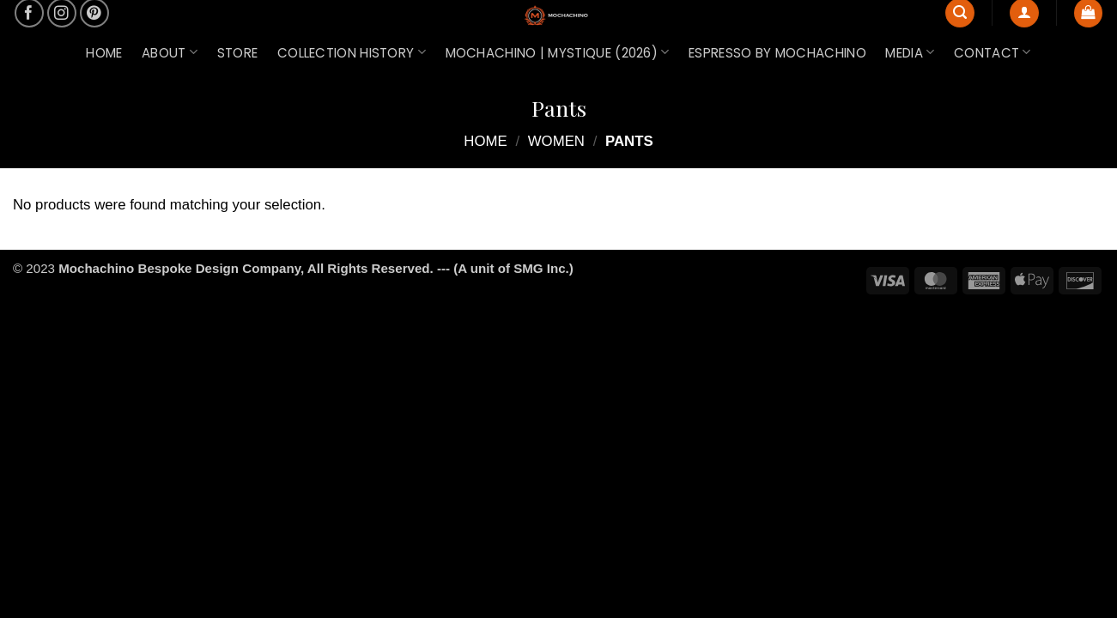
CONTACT (992, 53)
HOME (104, 53)
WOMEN (556, 141)
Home (485, 141)
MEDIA (909, 53)
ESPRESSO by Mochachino (777, 53)
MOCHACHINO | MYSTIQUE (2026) (558, 53)
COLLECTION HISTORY (351, 53)
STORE (237, 53)
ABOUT (169, 53)
